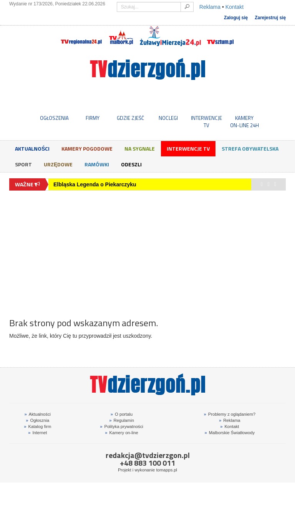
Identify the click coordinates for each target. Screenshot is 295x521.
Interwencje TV (188, 148)
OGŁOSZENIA (54, 118)
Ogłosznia (37, 420)
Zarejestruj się (270, 17)
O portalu (122, 414)
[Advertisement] (147, 250)
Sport (23, 164)
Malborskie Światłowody (229, 433)
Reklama (209, 7)
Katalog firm (37, 426)
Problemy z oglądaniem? (229, 414)
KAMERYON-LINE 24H (244, 121)
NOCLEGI (168, 118)
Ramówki (97, 164)
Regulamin (121, 420)
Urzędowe (58, 164)
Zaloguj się (236, 17)
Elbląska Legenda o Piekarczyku (94, 184)
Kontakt (234, 7)
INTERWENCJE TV (206, 121)
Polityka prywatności (121, 426)
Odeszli (131, 164)
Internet (37, 433)
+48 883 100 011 (147, 463)
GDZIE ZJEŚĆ (130, 118)
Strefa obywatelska (250, 148)
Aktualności (32, 148)
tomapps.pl (166, 470)
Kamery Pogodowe (87, 148)
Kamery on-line (121, 433)
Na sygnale (139, 148)
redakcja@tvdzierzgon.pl (148, 455)
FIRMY (92, 118)
